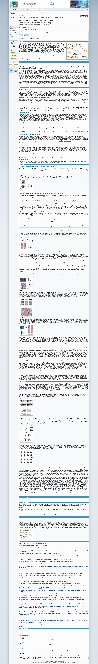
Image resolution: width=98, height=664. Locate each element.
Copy (22, 35)
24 (51, 254)
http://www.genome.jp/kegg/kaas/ (65, 141)
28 (74, 346)
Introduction (13, 42)
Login (42, 9)
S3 (83, 201)
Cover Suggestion (13, 30)
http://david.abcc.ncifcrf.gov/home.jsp (43, 139)
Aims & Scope (15, 9)
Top (13, 41)
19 (51, 128)
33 (63, 362)
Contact (46, 9)
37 (21, 384)
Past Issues (12, 26)
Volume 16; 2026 (13, 22)
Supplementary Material (13, 48)
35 (64, 376)
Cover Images (12, 28)
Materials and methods (13, 44)
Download (32, 38)
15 (86, 72)
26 (52, 254)
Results (13, 45)
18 (37, 78)
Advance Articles (13, 24)
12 (80, 71)
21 (78, 139)
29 (66, 351)
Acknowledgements (13, 49)
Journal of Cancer (13, 60)
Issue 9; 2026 (12, 15)
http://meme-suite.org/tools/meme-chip (48, 129)
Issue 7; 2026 (12, 19)
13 (85, 72)
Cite (48, 13)
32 (57, 352)
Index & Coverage (13, 32)
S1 (71, 101)
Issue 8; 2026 (12, 17)
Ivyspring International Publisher (51, 661)
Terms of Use (73, 662)
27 (80, 266)
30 (56, 352)
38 (46, 471)
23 (54, 200)
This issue (44, 13)
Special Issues (12, 34)
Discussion (14, 46)
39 (57, 472)
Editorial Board (23, 9)
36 (19, 384)
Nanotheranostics (13, 52)
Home (11, 9)
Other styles (26, 35)
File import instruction (38, 38)
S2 (66, 110)
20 (64, 129)
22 (49, 147)
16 (40, 77)
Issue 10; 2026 (12, 13)
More (31, 27)
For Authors (29, 9)
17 (41, 77)
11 (79, 71)
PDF (81, 12)
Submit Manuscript (36, 9)
